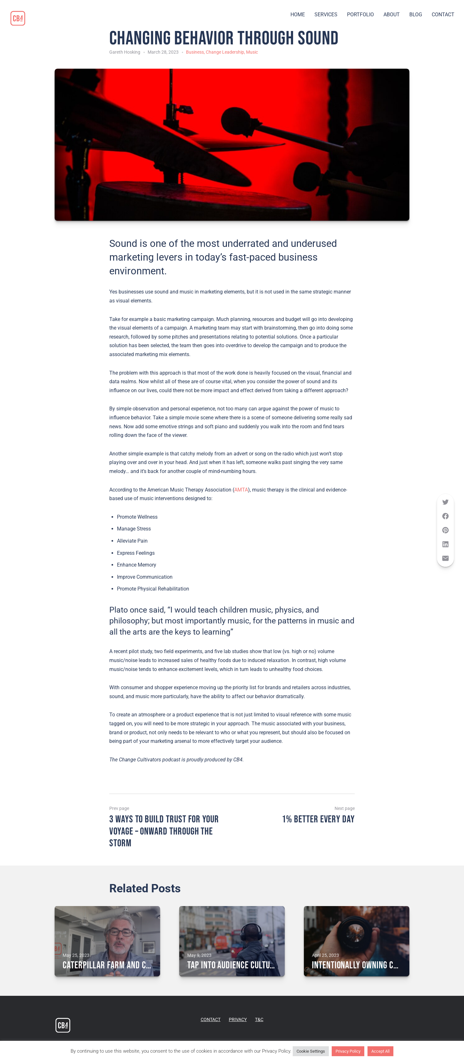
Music (252, 52)
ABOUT (391, 14)
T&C (259, 1019)
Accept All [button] (380, 1051)
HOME (297, 14)
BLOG (415, 14)
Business (195, 52)
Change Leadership (225, 52)
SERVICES (325, 14)
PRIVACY (238, 1019)
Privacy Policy (348, 1051)
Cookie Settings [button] (311, 1051)
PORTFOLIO (360, 14)
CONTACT (443, 14)
